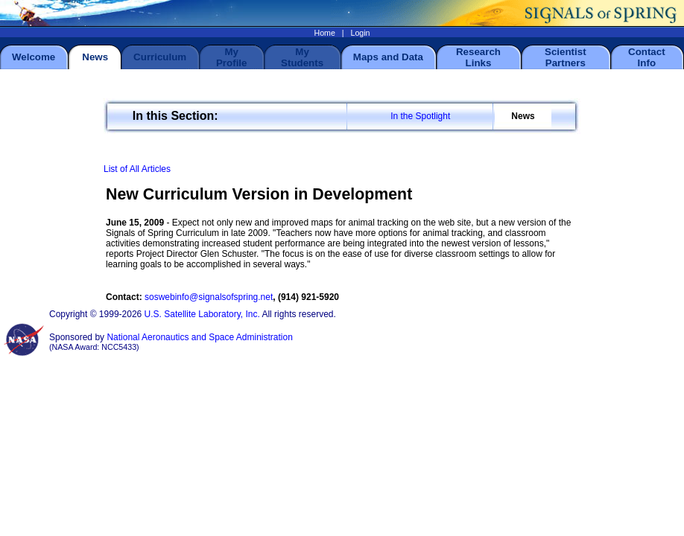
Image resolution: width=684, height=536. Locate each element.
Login (360, 32)
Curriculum (159, 57)
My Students (302, 57)
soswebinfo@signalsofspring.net (209, 297)
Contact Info (646, 57)
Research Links (478, 57)
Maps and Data (388, 57)
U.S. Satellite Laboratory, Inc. (202, 314)
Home (324, 32)
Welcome (33, 57)
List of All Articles (137, 169)
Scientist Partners (565, 57)
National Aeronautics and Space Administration (200, 337)
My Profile (231, 57)
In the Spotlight (420, 116)
